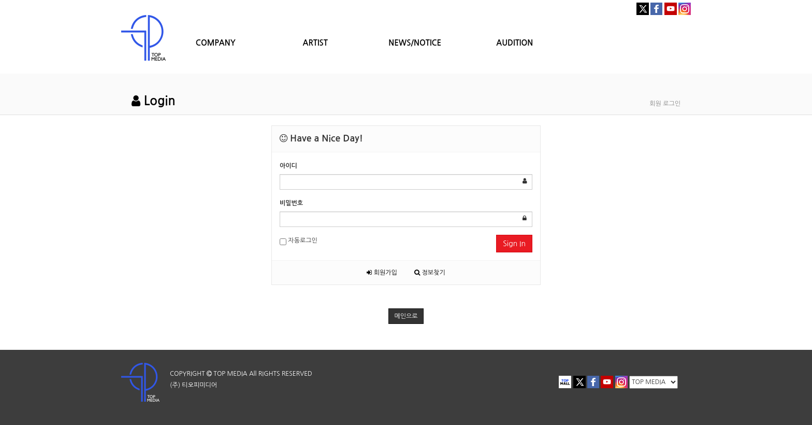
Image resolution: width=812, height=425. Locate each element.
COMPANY (216, 43)
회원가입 (382, 273)
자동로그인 (298, 241)
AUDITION (514, 43)
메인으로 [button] (405, 316)
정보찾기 (429, 273)
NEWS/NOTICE (414, 43)
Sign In (514, 243)
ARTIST (315, 43)
